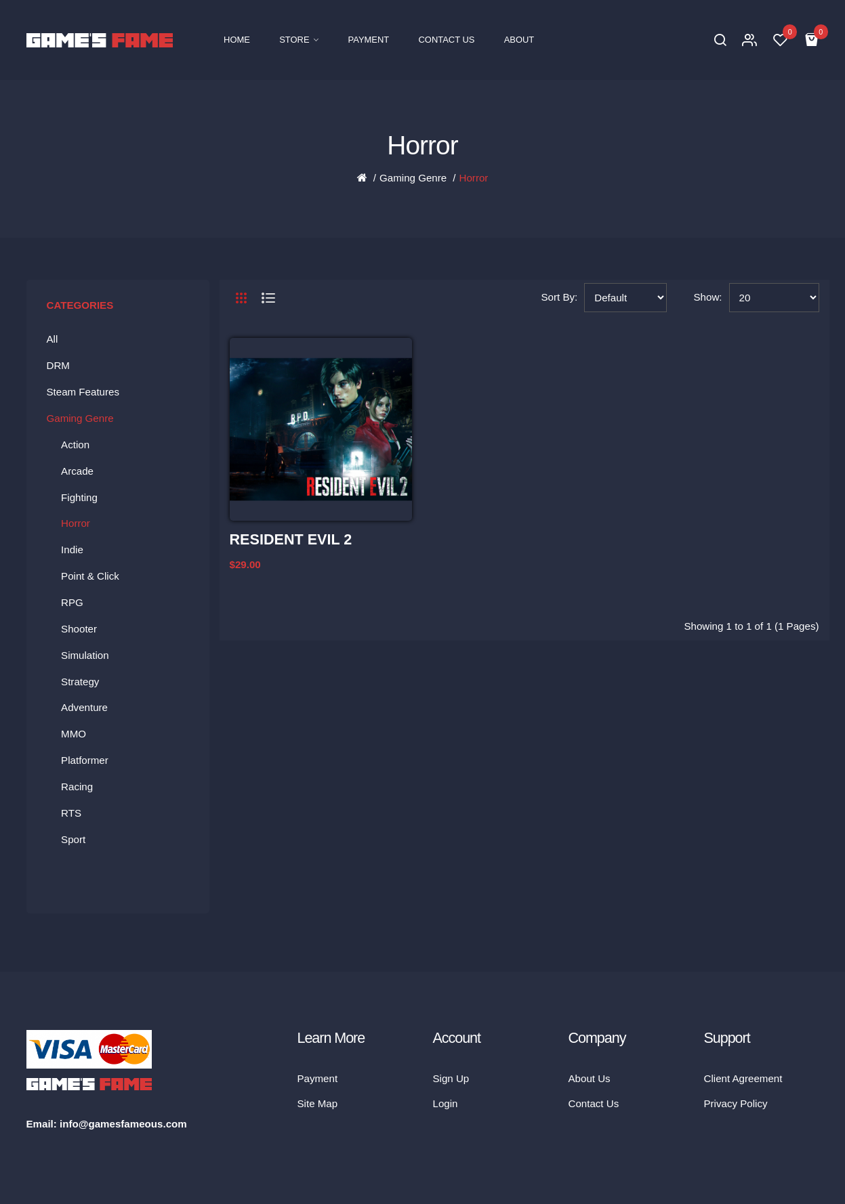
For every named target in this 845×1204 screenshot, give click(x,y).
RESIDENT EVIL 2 (291, 539)
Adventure (84, 707)
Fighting (79, 497)
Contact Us (594, 1103)
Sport (73, 839)
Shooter (79, 629)
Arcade (77, 471)
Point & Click (90, 576)
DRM (58, 365)
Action (75, 444)
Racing (77, 786)
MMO (73, 733)
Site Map (317, 1103)
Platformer (84, 760)
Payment (317, 1078)
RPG (72, 602)
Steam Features (83, 391)
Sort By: (559, 297)
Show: (708, 297)
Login (445, 1103)
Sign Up (451, 1078)
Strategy (80, 681)
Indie (72, 549)
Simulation (85, 655)
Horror (474, 178)
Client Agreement (743, 1078)
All (52, 339)
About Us (590, 1078)
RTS (71, 813)
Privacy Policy (736, 1103)
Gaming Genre (413, 178)
